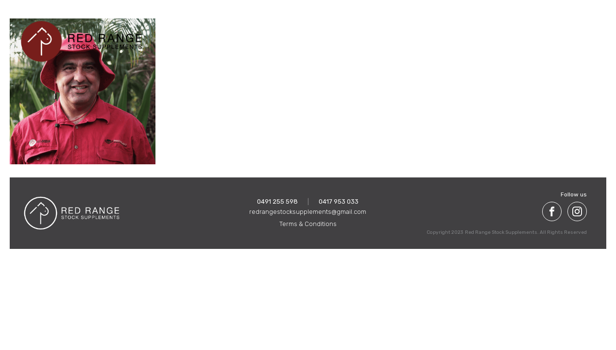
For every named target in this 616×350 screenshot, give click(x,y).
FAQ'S (519, 36)
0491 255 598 (277, 201)
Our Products (347, 36)
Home (236, 36)
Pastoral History (468, 36)
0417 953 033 (339, 201)
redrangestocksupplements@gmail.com (307, 211)
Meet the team (405, 36)
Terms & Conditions (308, 224)
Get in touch (560, 36)
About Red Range (284, 36)
